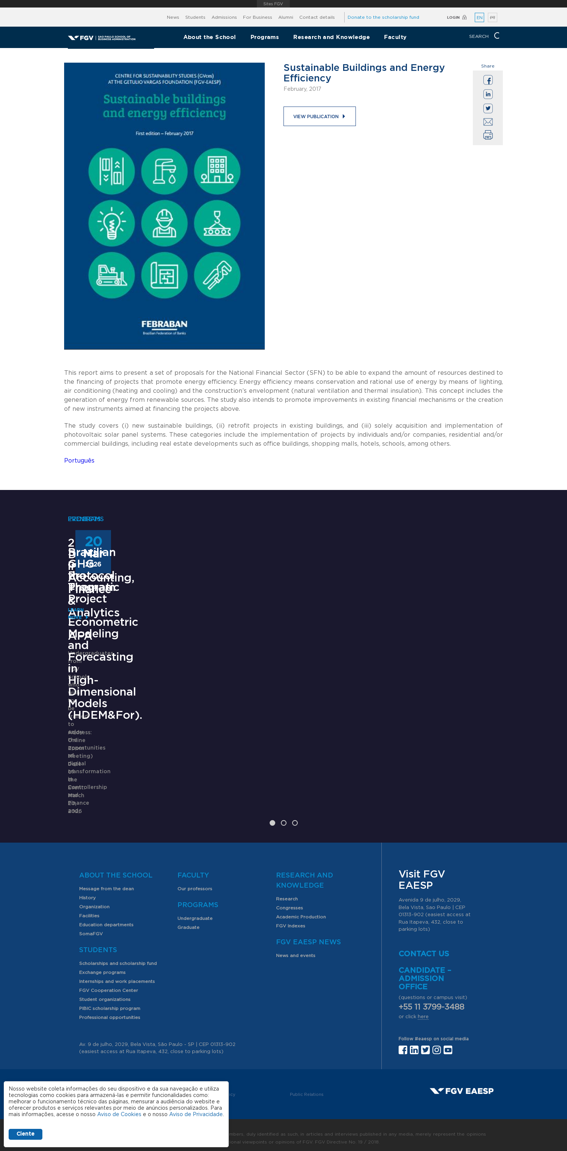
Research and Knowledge (331, 37)
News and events (295, 949)
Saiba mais (235, 800)
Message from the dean (106, 882)
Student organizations (104, 992)
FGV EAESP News (308, 935)
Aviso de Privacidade (196, 1114)
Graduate (188, 920)
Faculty (395, 37)
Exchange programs (102, 965)
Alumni (285, 17)
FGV (273, 4)
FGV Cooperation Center (108, 983)
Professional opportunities (109, 1010)
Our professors (194, 882)
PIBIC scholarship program (109, 1001)
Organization (94, 900)
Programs (264, 37)
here (423, 1009)
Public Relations (307, 1087)
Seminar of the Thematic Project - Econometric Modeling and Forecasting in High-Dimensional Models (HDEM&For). (278, 718)
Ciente (25, 1134)
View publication (316, 116)
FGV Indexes (290, 919)
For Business (257, 17)
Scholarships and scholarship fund (118, 956)
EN (480, 18)
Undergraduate (195, 911)
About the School (209, 37)
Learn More (83, 629)
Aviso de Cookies (119, 1114)
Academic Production (301, 910)
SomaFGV (91, 927)
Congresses (289, 901)
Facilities (89, 909)
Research (287, 892)
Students (195, 17)
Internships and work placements (117, 974)
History (87, 891)
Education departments (106, 918)
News (173, 17)
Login (453, 17)
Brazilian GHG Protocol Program (424, 689)
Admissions (224, 17)
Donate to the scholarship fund (383, 17)
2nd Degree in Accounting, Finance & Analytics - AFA (125, 555)
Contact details (317, 17)
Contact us (424, 947)
